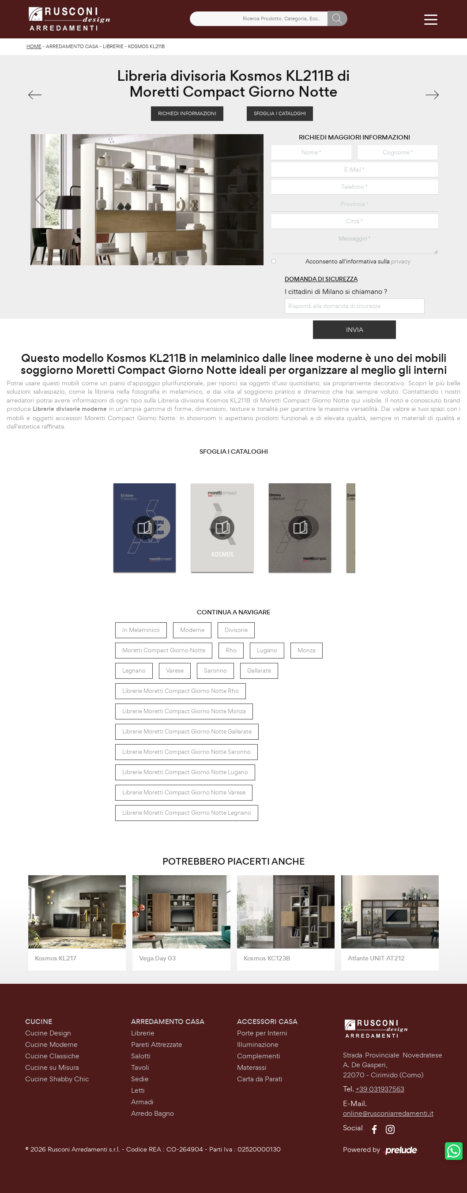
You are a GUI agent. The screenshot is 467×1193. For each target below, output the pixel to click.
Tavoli (140, 1067)
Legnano (134, 670)
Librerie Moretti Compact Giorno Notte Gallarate (187, 731)
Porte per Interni (262, 1033)
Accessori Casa (267, 1021)
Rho (231, 650)
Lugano (267, 650)
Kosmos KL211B (146, 46)
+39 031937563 (380, 1089)
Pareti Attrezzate (156, 1044)
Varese (175, 670)
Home (33, 46)
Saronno (215, 670)
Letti (138, 1090)
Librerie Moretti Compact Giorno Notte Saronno (186, 752)
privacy (401, 261)
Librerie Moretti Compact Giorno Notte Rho (180, 691)
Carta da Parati (259, 1079)
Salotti (141, 1056)
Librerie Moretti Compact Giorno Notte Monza (184, 711)
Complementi (258, 1056)
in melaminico (141, 630)
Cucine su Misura (52, 1067)
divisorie (236, 630)
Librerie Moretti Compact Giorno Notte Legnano (186, 813)
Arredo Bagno (152, 1113)
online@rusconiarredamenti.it (388, 1113)
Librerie (113, 46)
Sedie (140, 1079)
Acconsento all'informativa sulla (358, 261)
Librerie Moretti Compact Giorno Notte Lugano (185, 772)
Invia (354, 329)
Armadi (142, 1101)
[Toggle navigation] (431, 18)
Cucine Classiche (52, 1056)
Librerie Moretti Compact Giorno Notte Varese (183, 792)
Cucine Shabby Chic (57, 1079)
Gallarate (259, 670)
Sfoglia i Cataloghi (280, 113)
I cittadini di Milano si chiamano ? (336, 291)
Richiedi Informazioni (187, 113)
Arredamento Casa (72, 46)
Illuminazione (258, 1044)
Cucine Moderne (51, 1044)
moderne (192, 630)
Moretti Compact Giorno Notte (163, 650)
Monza (307, 650)
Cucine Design (48, 1033)
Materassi (252, 1067)
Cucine (38, 1021)
